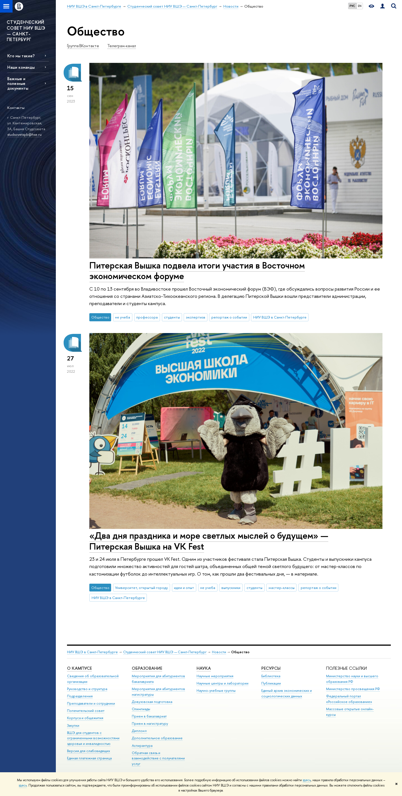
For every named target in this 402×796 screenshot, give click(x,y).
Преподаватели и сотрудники (91, 703)
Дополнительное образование (157, 738)
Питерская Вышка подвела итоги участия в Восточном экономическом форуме (197, 270)
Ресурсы (271, 668)
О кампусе (79, 668)
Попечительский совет (85, 710)
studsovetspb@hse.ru (24, 134)
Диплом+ (139, 730)
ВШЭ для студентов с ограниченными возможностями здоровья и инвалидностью (93, 738)
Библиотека (270, 676)
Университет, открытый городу (141, 587)
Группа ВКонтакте (83, 46)
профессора (147, 317)
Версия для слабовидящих (88, 751)
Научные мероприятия (215, 676)
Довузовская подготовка (152, 701)
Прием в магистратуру (150, 723)
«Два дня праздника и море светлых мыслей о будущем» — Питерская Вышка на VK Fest (208, 540)
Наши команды (21, 67)
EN (360, 6)
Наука (204, 668)
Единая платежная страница (89, 758)
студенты (172, 317)
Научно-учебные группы (216, 690)
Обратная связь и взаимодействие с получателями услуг (158, 758)
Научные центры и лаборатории (222, 683)
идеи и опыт (184, 587)
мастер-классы (282, 587)
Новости (219, 652)
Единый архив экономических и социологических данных (286, 693)
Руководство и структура (87, 688)
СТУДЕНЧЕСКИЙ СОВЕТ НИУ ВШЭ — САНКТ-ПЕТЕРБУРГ (26, 30)
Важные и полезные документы (17, 83)
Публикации (271, 683)
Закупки (73, 725)
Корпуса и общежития (85, 718)
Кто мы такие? (21, 55)
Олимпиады (141, 709)
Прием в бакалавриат (149, 716)
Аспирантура (142, 745)
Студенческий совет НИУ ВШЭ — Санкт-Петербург (165, 652)
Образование (147, 668)
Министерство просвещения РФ (353, 688)
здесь (307, 780)
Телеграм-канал (121, 46)
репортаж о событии (229, 317)
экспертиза (195, 317)
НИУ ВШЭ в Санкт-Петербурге (280, 317)
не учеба (122, 317)
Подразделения (80, 696)
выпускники (230, 587)
